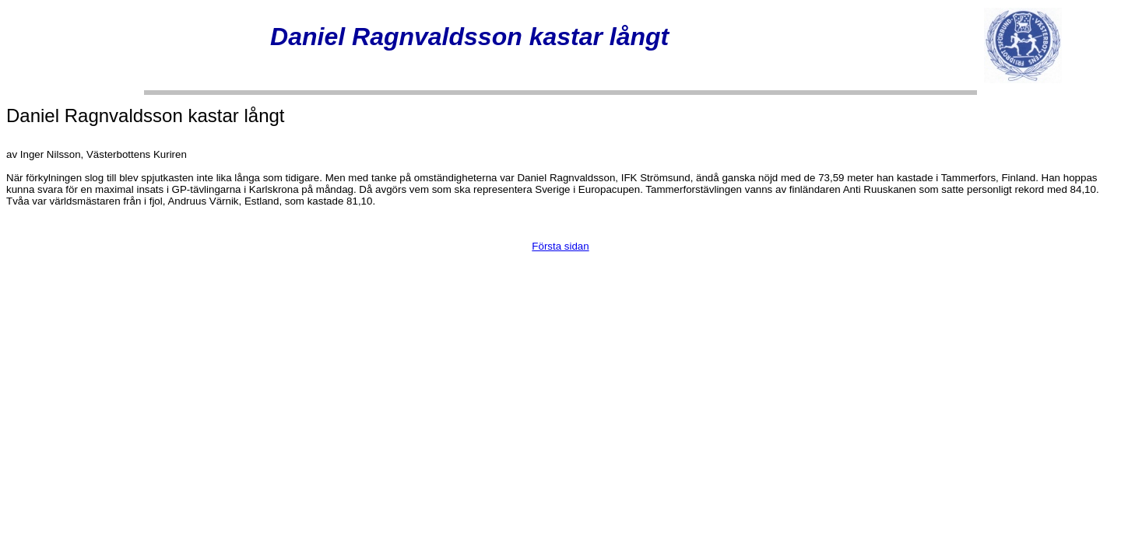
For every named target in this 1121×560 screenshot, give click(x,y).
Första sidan (560, 246)
